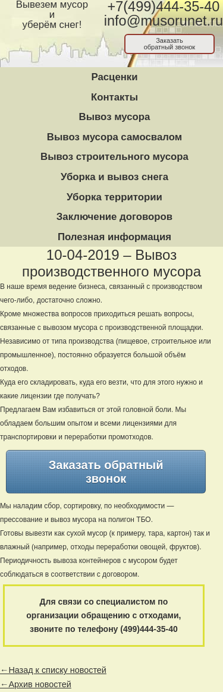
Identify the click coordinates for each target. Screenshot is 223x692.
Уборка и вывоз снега (114, 177)
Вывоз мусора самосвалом (114, 137)
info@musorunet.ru (163, 21)
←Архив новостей (35, 684)
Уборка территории (114, 197)
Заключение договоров (114, 216)
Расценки (114, 77)
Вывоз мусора (114, 116)
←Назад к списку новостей (53, 670)
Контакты (114, 97)
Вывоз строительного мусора (114, 156)
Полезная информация (114, 237)
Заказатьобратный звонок (170, 44)
